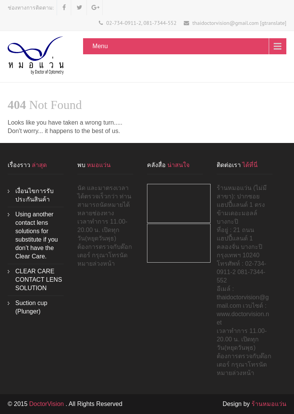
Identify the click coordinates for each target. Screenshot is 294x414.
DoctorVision (47, 404)
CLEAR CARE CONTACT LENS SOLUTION (38, 279)
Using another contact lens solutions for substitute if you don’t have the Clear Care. (36, 235)
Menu (100, 46)
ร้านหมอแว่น (269, 404)
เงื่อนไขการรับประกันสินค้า (34, 195)
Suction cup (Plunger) (31, 307)
